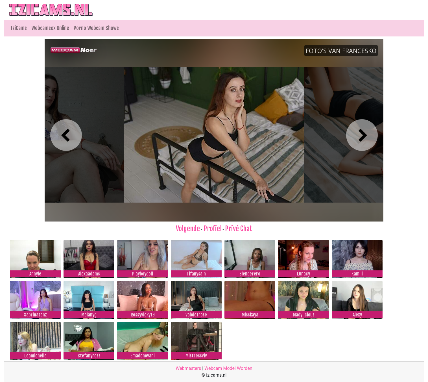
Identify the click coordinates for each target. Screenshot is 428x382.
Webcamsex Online (50, 28)
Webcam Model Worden (228, 368)
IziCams (19, 28)
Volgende (188, 228)
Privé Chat (238, 228)
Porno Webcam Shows (96, 28)
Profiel (213, 228)
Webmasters (188, 368)
